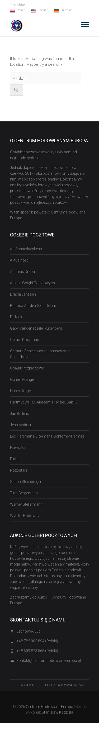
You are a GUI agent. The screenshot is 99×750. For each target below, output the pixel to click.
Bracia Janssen (23, 294)
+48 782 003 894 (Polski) (37, 641)
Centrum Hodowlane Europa (49, 707)
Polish (18, 10)
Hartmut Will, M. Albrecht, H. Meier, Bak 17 (44, 402)
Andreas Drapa (22, 271)
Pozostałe (18, 470)
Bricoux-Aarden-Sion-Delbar (33, 305)
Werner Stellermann (26, 504)
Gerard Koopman (24, 340)
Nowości (17, 447)
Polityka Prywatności (64, 685)
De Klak (16, 317)
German (63, 10)
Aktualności (20, 260)
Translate (17, 4)
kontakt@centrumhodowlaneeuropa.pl (49, 660)
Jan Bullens (19, 413)
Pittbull (15, 459)
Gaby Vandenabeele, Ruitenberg (36, 328)
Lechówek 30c (29, 631)
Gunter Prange (22, 379)
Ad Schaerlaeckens (26, 249)
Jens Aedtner (20, 425)
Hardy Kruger (21, 391)
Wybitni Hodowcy (24, 516)
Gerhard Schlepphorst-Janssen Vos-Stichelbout (40, 354)
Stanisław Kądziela (57, 712)
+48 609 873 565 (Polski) (37, 651)
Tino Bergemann (24, 493)
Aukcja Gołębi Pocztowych (32, 283)
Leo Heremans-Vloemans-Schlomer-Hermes (47, 436)
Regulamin (25, 685)
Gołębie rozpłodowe (27, 368)
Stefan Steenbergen (26, 482)
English (40, 10)
